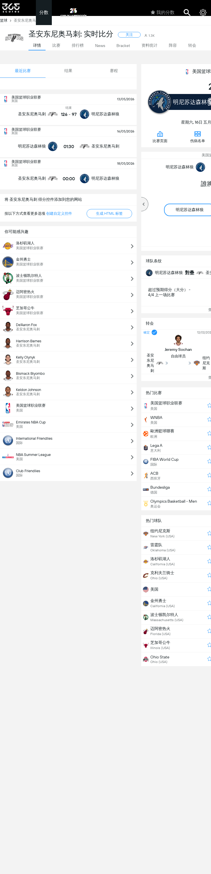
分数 (43, 12)
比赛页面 (160, 136)
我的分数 (163, 12)
